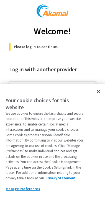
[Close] (98, 91)
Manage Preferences (23, 189)
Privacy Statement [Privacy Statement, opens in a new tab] (60, 178)
